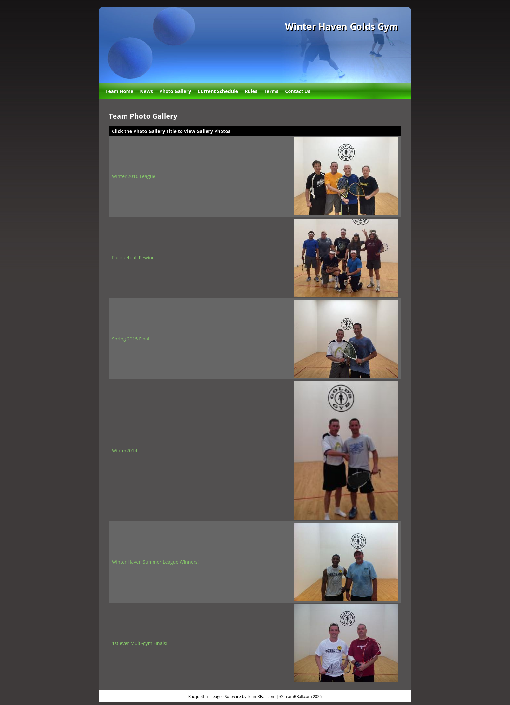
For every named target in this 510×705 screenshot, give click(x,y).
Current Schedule (218, 91)
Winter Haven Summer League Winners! (155, 562)
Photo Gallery (175, 91)
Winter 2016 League (133, 176)
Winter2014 (124, 450)
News (146, 91)
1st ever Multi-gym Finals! (139, 643)
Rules (251, 91)
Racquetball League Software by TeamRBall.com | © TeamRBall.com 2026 (255, 696)
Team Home (119, 91)
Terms (271, 91)
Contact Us (297, 91)
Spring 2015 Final (130, 339)
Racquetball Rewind (133, 257)
